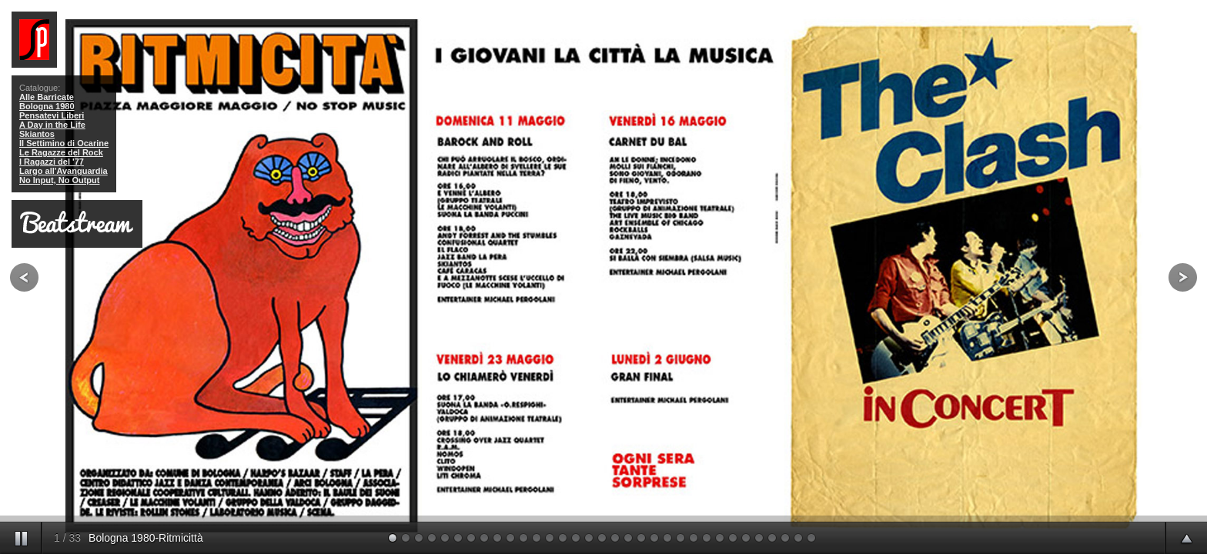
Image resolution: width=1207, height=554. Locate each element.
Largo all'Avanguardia (63, 170)
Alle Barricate (46, 97)
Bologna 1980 (47, 106)
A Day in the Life (52, 124)
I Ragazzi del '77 (51, 161)
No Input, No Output (59, 180)
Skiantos (37, 133)
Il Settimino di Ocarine (64, 143)
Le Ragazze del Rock (61, 152)
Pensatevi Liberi (51, 115)
